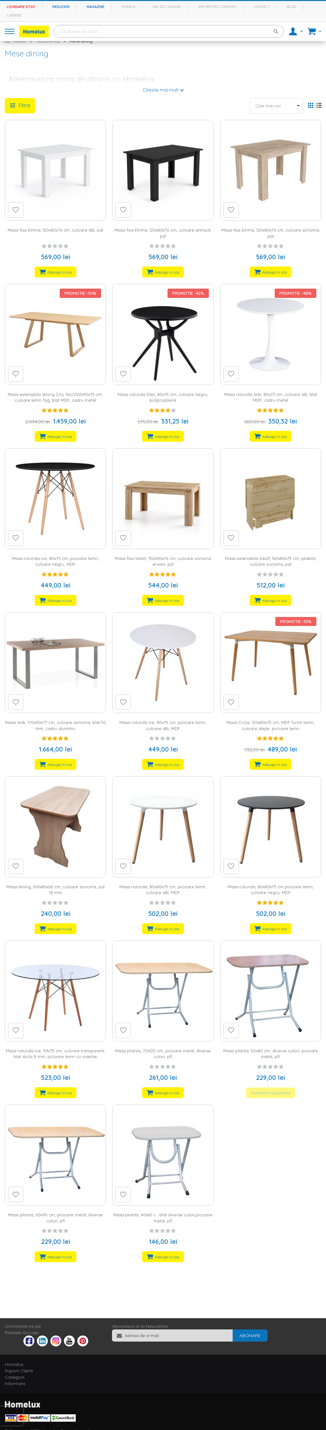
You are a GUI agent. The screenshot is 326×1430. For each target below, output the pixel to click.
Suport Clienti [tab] (19, 1371)
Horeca (128, 6)
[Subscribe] (250, 1335)
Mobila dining (48, 41)
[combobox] (169, 31)
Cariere (14, 15)
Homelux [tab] (14, 1364)
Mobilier (20, 41)
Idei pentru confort (217, 6)
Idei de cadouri (166, 6)
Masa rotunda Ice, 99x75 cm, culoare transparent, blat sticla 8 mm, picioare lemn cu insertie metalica (55, 1056)
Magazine (95, 6)
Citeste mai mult (160, 90)
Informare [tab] (15, 1383)
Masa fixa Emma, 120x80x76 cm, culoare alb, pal (55, 230)
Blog (291, 6)
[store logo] (34, 31)
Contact (262, 6)
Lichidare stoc (21, 6)
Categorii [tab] (14, 1377)
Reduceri (61, 6)
